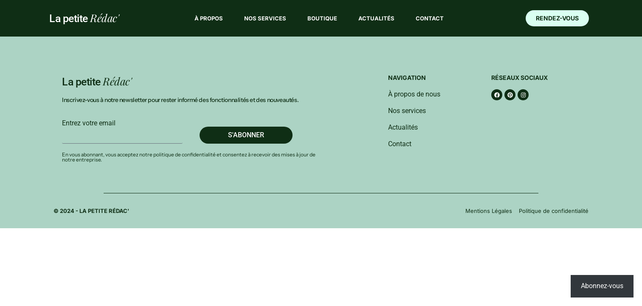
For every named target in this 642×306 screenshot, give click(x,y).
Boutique (322, 18)
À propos (208, 18)
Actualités (376, 18)
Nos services (265, 18)
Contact (430, 18)
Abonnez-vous (602, 286)
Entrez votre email (88, 123)
